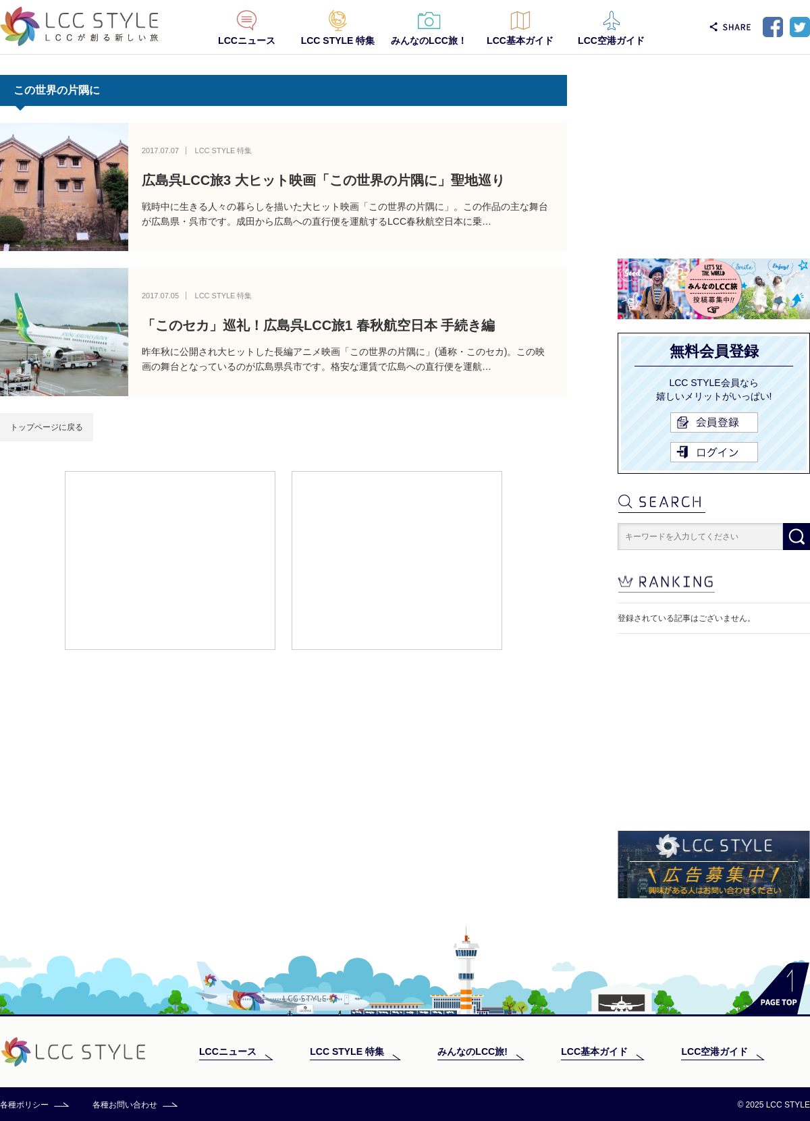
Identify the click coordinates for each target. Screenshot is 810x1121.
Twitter (800, 27)
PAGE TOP (772, 988)
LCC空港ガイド (611, 40)
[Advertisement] (170, 559)
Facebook (773, 27)
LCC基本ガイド (520, 40)
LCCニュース (246, 40)
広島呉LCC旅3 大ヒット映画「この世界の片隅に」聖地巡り (323, 180)
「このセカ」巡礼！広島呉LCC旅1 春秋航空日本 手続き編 (318, 325)
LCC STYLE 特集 (338, 40)
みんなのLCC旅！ (429, 40)
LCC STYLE (79, 27)
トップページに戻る (46, 427)
